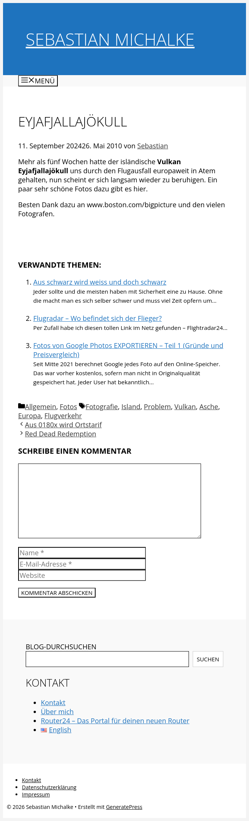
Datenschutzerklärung (49, 787)
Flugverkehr (63, 415)
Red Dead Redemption (60, 433)
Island (130, 406)
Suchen (208, 659)
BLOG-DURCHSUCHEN (61, 646)
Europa (29, 415)
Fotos (68, 406)
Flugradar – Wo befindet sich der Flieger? (97, 318)
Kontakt (53, 702)
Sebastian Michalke (110, 39)
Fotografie (102, 406)
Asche (209, 406)
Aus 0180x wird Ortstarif (63, 424)
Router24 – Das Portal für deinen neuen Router (115, 720)
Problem (157, 406)
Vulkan (185, 406)
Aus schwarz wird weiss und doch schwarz (99, 282)
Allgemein (40, 406)
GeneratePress (124, 806)
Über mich (57, 711)
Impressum (36, 794)
